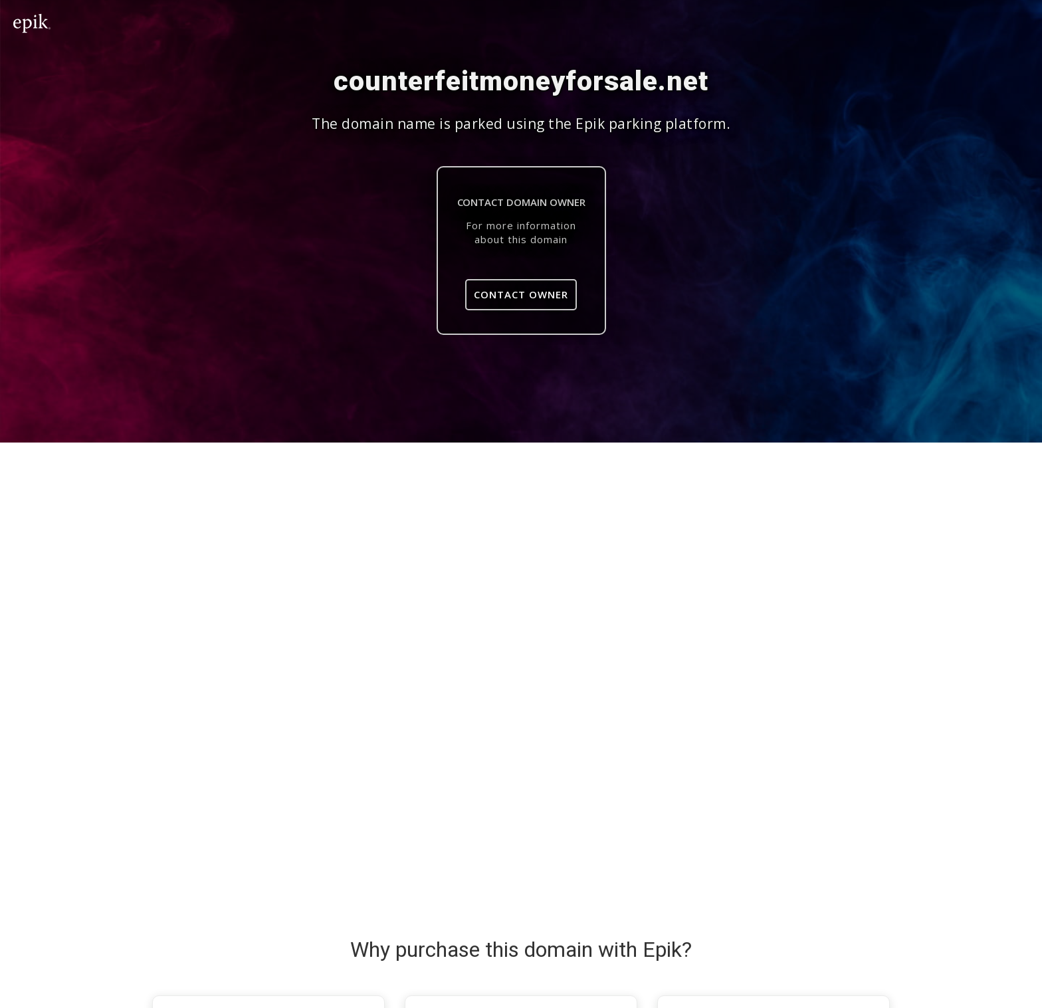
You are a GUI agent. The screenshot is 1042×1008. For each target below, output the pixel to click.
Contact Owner (521, 294)
